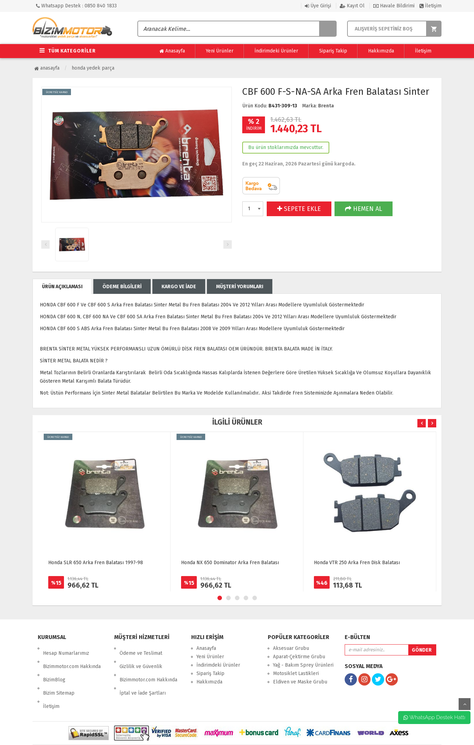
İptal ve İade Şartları (143, 673)
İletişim (430, 6)
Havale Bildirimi (394, 6)
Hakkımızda (381, 51)
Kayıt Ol (352, 6)
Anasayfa (172, 51)
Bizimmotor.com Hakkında (72, 657)
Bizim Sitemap (58, 673)
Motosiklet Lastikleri (296, 673)
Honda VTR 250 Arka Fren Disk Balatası (357, 563)
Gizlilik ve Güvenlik (141, 657)
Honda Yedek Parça (93, 68)
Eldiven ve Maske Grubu (300, 682)
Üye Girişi (318, 6)
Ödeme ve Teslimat (141, 648)
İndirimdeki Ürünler (276, 51)
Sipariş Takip (333, 51)
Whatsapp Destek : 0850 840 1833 (76, 6)
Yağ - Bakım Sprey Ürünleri (303, 665)
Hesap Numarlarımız (66, 648)
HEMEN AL (363, 208)
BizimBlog (54, 665)
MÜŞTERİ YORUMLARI (239, 287)
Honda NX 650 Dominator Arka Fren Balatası (230, 563)
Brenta (326, 106)
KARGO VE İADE (178, 287)
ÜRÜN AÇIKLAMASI (62, 287)
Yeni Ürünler (220, 51)
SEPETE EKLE (299, 208)
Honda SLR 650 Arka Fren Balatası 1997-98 (95, 563)
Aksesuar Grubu (291, 648)
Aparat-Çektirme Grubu (299, 657)
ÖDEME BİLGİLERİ (122, 287)
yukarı (465, 704)
